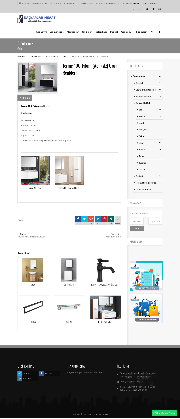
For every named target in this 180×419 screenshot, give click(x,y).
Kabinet (150, 116)
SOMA (33, 285)
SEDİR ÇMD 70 (69, 285)
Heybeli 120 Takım (105, 322)
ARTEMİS (69, 322)
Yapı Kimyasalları (148, 96)
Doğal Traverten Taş (148, 90)
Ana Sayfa (21, 56)
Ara (137, 228)
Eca (150, 110)
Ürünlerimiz (36, 56)
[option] (37, 78)
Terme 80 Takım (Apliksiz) (69, 188)
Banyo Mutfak (52, 56)
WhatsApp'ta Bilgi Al (164, 413)
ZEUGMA (33, 322)
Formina (150, 150)
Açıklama (25, 98)
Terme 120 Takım (35, 188)
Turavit (142, 163)
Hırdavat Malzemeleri (146, 183)
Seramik (148, 83)
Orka (65, 56)
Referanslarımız (131, 3)
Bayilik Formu (150, 3)
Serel (141, 123)
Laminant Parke (143, 190)
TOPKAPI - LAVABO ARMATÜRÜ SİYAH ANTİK (107, 285)
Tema (141, 156)
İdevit (150, 143)
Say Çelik (143, 130)
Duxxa (142, 170)
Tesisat (148, 176)
